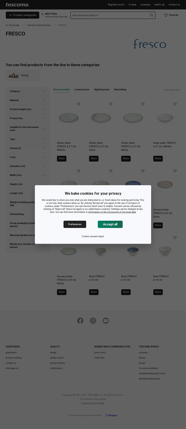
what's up (159, 4)
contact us (174, 4)
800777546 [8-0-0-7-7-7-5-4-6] (51, 14)
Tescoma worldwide (148, 368)
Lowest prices (81, 89)
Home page (12, 25)
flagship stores (116, 4)
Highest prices (102, 89)
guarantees (11, 352)
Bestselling (120, 89)
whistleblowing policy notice (152, 373)
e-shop (132, 4)
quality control (57, 357)
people (142, 363)
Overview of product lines (39, 25)
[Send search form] (151, 15)
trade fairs (99, 357)
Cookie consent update (93, 403)
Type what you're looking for (85, 15)
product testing (57, 363)
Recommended (61, 89)
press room (100, 352)
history (142, 357)
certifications (56, 368)
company (145, 4)
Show (62, 158)
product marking (13, 357)
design (53, 352)
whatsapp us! (12, 368)
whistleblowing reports (149, 378)
